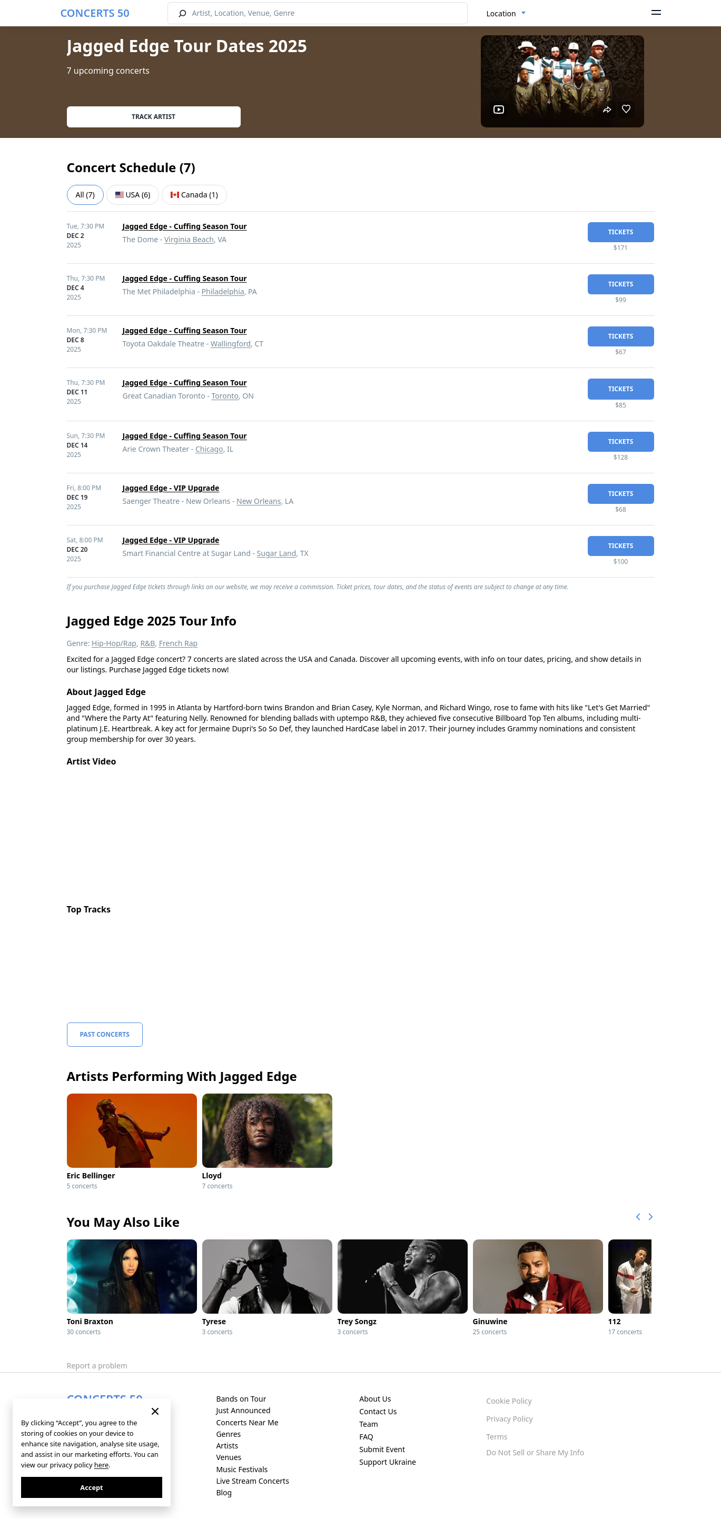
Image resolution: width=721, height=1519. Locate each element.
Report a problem (97, 1366)
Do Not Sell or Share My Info (535, 1452)
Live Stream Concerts (252, 1481)
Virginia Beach (189, 239)
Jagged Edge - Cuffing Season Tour (185, 226)
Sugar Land (277, 553)
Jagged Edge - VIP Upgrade (171, 488)
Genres (228, 1434)
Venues (228, 1457)
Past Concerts (105, 1034)
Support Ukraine (387, 1462)
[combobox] (506, 13)
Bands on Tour (241, 1399)
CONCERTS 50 (95, 13)
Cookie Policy (508, 1401)
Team (368, 1424)
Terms (496, 1437)
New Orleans (258, 501)
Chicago (209, 449)
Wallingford (231, 344)
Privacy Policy (509, 1419)
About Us (375, 1399)
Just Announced (243, 1410)
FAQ (366, 1437)
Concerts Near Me (247, 1422)
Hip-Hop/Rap (114, 643)
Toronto (224, 396)
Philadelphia (223, 291)
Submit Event (382, 1449)
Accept (91, 1487)
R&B (147, 643)
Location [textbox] (501, 13)
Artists (227, 1446)
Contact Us (378, 1411)
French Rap (178, 643)
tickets (621, 231)
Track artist (153, 116)
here (101, 1465)
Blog (224, 1492)
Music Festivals (242, 1469)
